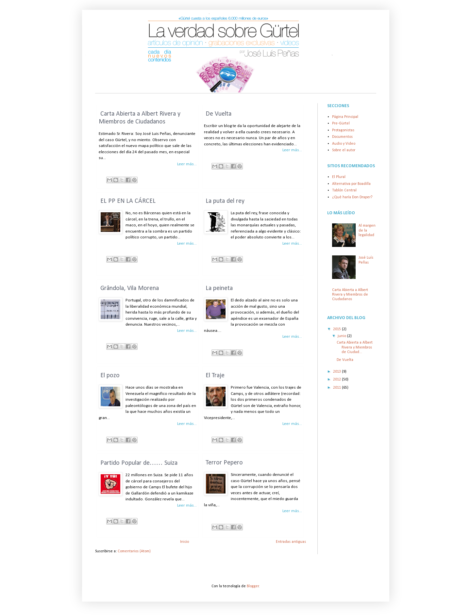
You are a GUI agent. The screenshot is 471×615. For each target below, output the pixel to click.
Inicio (184, 542)
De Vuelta (218, 114)
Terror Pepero (224, 463)
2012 (337, 379)
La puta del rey (225, 201)
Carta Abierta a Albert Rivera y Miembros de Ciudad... (355, 347)
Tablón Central (344, 190)
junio (342, 336)
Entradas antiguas (291, 542)
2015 (337, 329)
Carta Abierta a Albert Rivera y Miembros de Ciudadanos (350, 294)
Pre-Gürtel (341, 123)
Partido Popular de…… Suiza (138, 463)
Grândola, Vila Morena (129, 288)
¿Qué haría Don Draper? (352, 197)
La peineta (219, 288)
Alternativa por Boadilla (351, 184)
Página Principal (345, 117)
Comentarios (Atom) (134, 551)
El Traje (215, 375)
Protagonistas (343, 130)
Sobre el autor (343, 150)
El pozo (110, 375)
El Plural (338, 177)
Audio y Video (343, 144)
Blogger (253, 586)
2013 (337, 372)
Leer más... (187, 164)
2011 (337, 388)
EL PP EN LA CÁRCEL (128, 201)
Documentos (342, 137)
